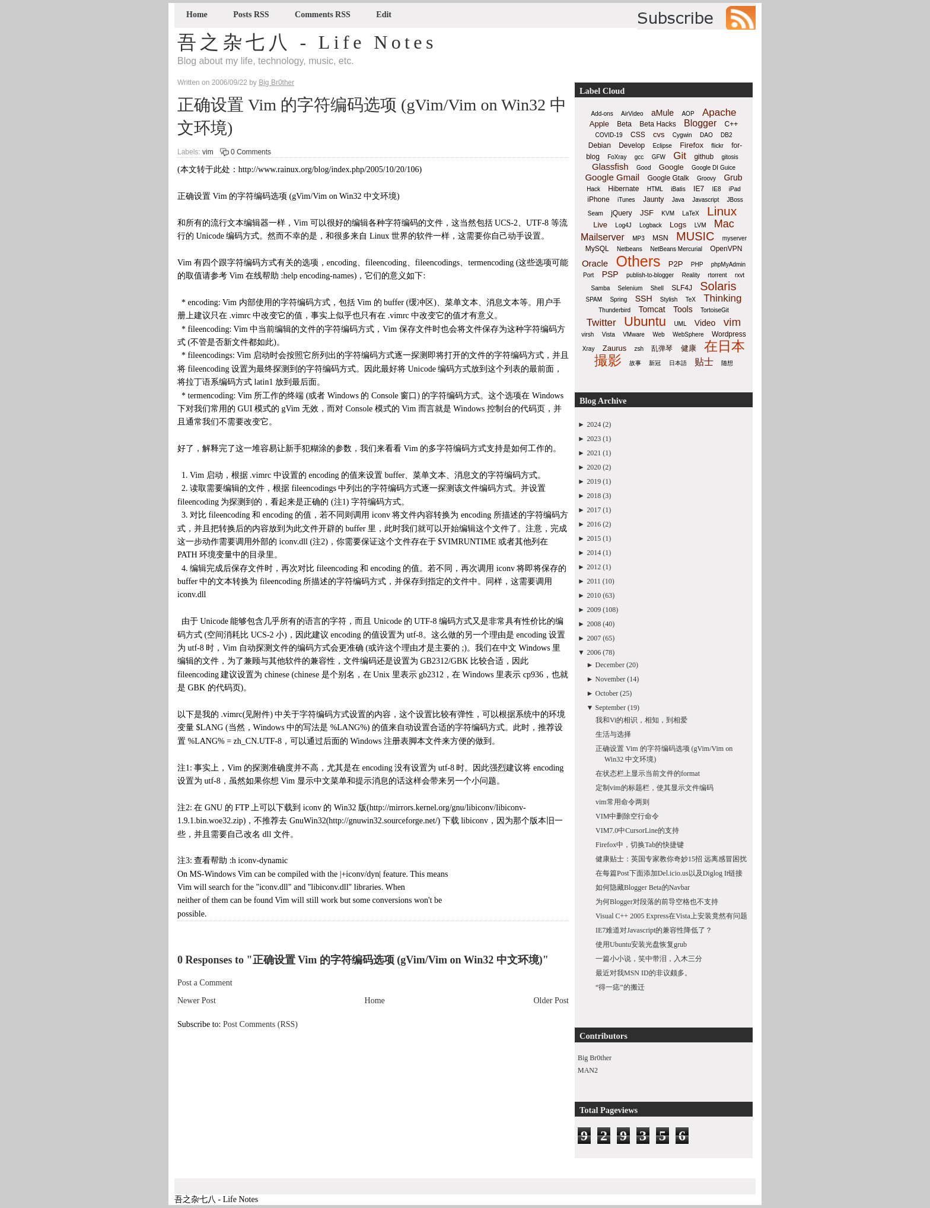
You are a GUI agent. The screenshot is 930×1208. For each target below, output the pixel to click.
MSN (660, 238)
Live (600, 224)
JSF (647, 212)
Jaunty (653, 199)
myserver (734, 238)
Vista (608, 334)
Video (705, 323)
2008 (594, 624)
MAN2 (588, 1070)
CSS (637, 135)
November (610, 679)
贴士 (704, 362)
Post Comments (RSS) (260, 1024)
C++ (731, 124)
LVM (700, 225)
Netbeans (629, 249)
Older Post (551, 1000)
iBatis (678, 189)
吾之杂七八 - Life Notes (307, 42)
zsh (639, 348)
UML (680, 324)
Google (671, 167)
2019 (594, 481)
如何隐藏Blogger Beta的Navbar (642, 887)
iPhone (598, 199)
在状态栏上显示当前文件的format (647, 773)
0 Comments (251, 152)
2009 (594, 609)
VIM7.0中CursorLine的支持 (637, 830)
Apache (719, 112)
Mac (724, 224)
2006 (594, 652)
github (704, 157)
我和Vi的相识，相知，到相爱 (641, 720)
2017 (594, 510)
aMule (662, 113)
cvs (659, 134)
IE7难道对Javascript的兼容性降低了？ (653, 930)
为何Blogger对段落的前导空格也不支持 (656, 902)
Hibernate (623, 189)
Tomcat (651, 309)
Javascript (705, 199)
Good (643, 167)
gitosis (729, 157)
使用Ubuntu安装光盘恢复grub (641, 944)
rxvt (739, 275)
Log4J (623, 225)
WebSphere (688, 334)
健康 (688, 348)
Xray (588, 348)
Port (588, 275)
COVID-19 (609, 135)
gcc (639, 157)
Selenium (630, 288)
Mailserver (603, 237)
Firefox (691, 145)
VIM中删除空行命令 (627, 816)
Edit (383, 14)
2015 (594, 538)
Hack (593, 189)
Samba (600, 288)
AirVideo (632, 113)
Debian (599, 145)
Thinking (722, 298)
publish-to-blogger (650, 275)
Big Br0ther (594, 1058)
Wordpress (729, 334)
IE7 (698, 189)
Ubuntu (645, 321)
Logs (678, 224)
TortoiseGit (714, 310)
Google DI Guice (713, 167)
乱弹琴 (662, 348)
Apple (599, 123)
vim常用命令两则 (622, 802)
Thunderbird (614, 310)
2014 (594, 552)
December (610, 665)
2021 (594, 453)
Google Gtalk (668, 178)
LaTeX (690, 213)
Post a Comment (204, 982)
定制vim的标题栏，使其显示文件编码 (654, 788)
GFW (658, 157)
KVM (667, 213)
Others (638, 261)
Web (658, 334)
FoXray (616, 157)
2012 (594, 567)
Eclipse (662, 145)
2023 (594, 439)
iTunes (626, 199)
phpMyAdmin (728, 264)
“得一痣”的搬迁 (620, 987)
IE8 (716, 189)
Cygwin (682, 135)
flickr (717, 145)
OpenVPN (726, 249)
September (610, 707)
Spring (618, 299)
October (607, 693)
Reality (690, 275)
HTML (655, 189)
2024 (594, 424)
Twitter (601, 322)
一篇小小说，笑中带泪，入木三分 (648, 959)
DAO (706, 135)
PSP (610, 274)
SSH (643, 298)
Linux (722, 211)
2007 (594, 638)
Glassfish (610, 166)
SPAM (594, 299)
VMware (634, 334)
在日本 (724, 346)
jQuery (621, 213)
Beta (624, 124)
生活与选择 (613, 734)
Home (197, 14)
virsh (587, 334)
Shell (657, 288)
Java (678, 199)
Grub (733, 177)
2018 (594, 496)
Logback (650, 225)
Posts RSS (251, 14)
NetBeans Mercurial (676, 249)
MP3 (638, 238)
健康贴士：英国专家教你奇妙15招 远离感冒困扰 (671, 859)
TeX (691, 299)
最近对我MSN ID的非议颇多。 (643, 973)
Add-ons (602, 113)
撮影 (608, 360)
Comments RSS (323, 14)
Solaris (718, 286)
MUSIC (695, 236)
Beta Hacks (657, 124)
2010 (594, 595)
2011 (594, 581)
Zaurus (614, 348)
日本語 (678, 363)
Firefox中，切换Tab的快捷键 (639, 845)
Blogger (700, 123)
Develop (632, 145)
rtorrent (717, 275)
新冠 (655, 363)
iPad (735, 189)
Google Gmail (612, 177)
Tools (683, 309)
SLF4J (681, 288)
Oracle (595, 263)
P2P (675, 263)
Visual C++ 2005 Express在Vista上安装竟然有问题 (671, 916)
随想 (727, 363)
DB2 (726, 135)
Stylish (668, 299)
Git (679, 155)
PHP (697, 264)
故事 (635, 363)
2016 (594, 524)
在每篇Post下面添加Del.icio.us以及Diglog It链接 (669, 873)
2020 (594, 467)
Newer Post (196, 1000)
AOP (687, 113)
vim (208, 152)
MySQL (597, 249)
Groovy (706, 178)
